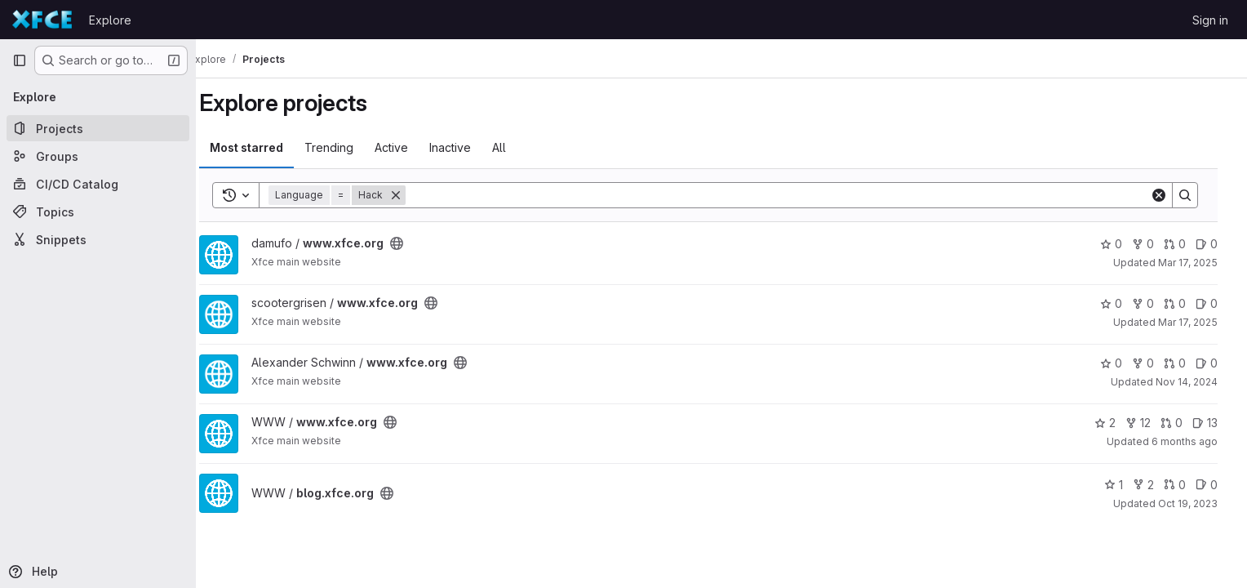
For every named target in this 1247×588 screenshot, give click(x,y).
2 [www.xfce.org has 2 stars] (1114, 423)
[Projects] (98, 128)
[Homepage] (42, 20)
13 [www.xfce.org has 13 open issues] (1214, 423)
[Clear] (1168, 195)
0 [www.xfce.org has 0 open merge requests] (1185, 244)
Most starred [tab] (263, 147)
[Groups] (98, 156)
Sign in (1210, 20)
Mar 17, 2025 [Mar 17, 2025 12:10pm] (1197, 262)
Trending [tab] (345, 147)
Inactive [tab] (466, 147)
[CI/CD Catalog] (98, 184)
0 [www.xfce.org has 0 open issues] (1216, 244)
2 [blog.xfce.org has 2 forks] (1153, 485)
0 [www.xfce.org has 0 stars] (1121, 244)
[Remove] (412, 195)
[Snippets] (98, 239)
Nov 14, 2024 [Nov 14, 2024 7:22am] (1196, 382)
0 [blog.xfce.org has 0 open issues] (1216, 485)
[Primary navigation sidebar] (20, 60)
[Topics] (98, 211)
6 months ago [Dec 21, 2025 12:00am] (1194, 441)
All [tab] (515, 147)
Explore (110, 20)
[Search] (790, 195)
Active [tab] (407, 147)
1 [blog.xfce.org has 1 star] (1123, 485)
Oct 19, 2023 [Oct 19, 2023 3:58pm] (1197, 503)
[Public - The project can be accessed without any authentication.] (412, 243)
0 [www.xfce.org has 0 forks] (1153, 244)
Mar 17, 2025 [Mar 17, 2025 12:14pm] (1197, 322)
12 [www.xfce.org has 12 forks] (1147, 423)
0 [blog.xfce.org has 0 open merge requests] (1185, 485)
